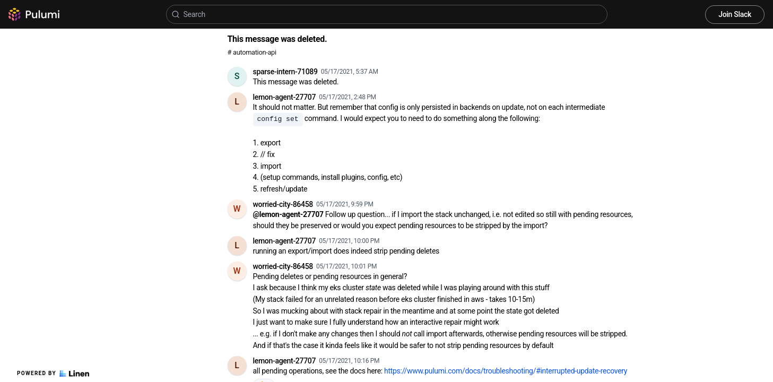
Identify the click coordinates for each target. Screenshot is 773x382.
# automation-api (252, 52)
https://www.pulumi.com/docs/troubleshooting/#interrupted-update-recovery (505, 371)
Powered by (53, 373)
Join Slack (734, 14)
